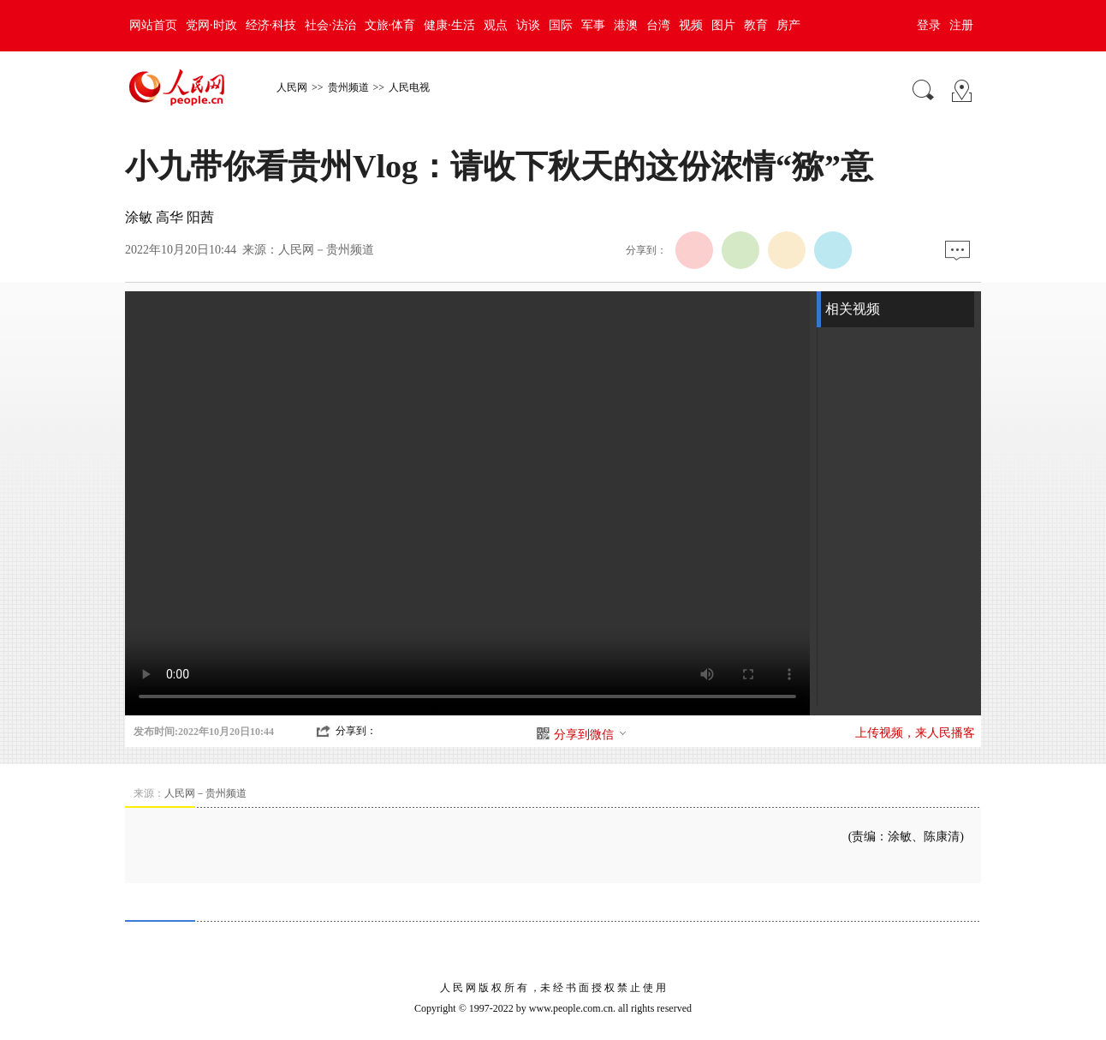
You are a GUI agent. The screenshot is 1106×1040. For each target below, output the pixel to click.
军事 (593, 25)
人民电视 (409, 87)
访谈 (528, 25)
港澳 (626, 25)
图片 (723, 25)
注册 (961, 25)
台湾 (658, 25)
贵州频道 (348, 87)
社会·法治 (330, 25)
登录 (929, 25)
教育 (756, 25)
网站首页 (153, 25)
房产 (788, 25)
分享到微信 (590, 734)
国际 (561, 25)
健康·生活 (449, 25)
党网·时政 (211, 25)
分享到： (356, 731)
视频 (691, 25)
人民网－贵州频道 (326, 249)
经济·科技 (271, 25)
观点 (496, 25)
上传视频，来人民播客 (915, 732)
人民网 (291, 87)
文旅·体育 (390, 25)
